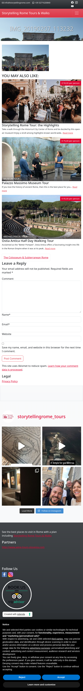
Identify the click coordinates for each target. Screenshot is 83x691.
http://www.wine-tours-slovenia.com (23, 547)
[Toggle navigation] (76, 13)
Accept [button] (61, 677)
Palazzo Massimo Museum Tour (25, 183)
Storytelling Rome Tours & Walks (25, 13)
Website (6, 334)
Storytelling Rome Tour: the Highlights (30, 125)
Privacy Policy (10, 381)
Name (6, 314)
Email (6, 324)
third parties (57, 639)
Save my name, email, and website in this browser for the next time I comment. (41, 349)
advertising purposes (40, 648)
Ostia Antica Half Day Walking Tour (28, 241)
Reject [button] (22, 677)
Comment (7, 278)
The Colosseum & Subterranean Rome (26, 257)
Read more (68, 132)
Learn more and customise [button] (41, 684)
